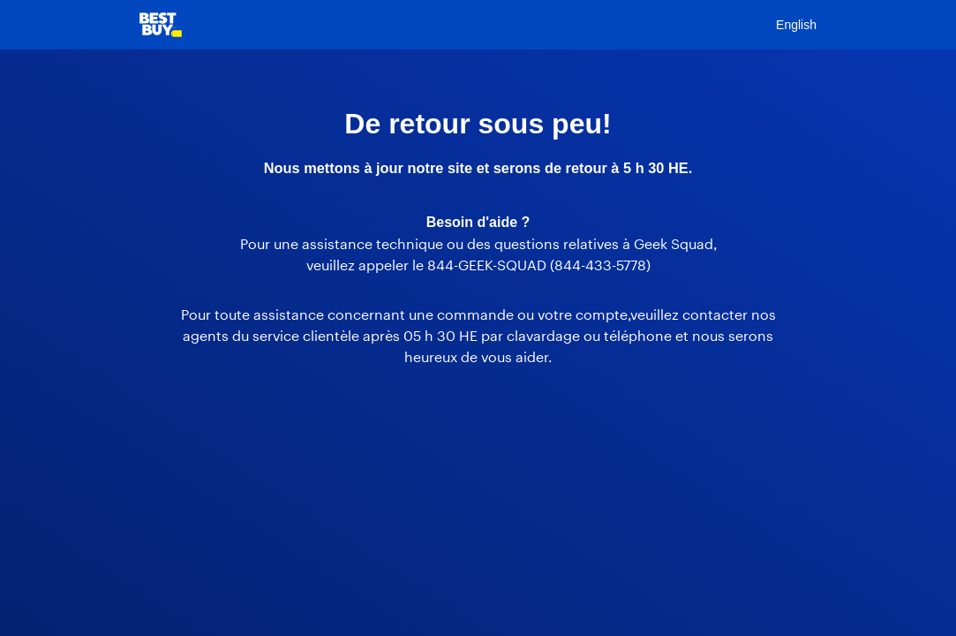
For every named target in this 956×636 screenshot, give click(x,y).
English (796, 25)
